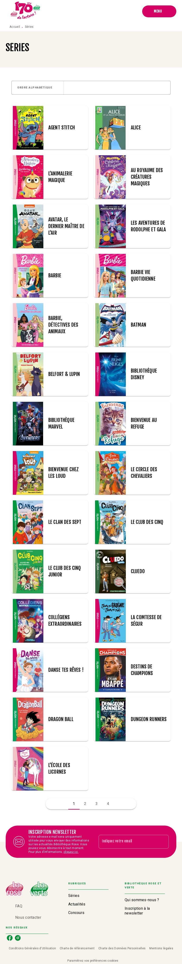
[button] (38, 87)
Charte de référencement (77, 948)
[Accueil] (26, 11)
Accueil (14, 26)
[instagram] (18, 938)
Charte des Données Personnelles (122, 948)
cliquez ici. (71, 852)
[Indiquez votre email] (128, 842)
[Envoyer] (163, 841)
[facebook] (10, 938)
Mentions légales (161, 948)
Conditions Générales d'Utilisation (32, 948)
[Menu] (159, 11)
